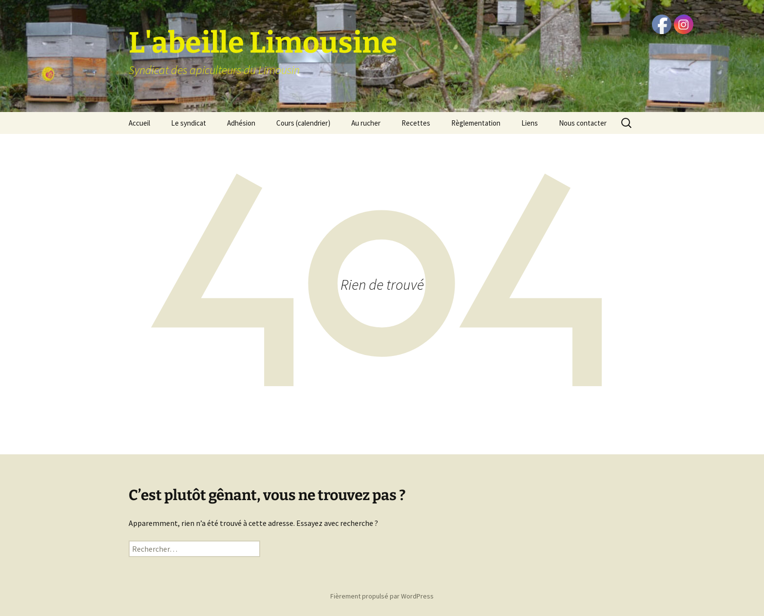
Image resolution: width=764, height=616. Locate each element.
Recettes (415, 123)
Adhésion (241, 123)
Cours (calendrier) (303, 123)
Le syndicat (188, 123)
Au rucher (366, 123)
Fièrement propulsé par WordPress (382, 596)
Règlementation (475, 123)
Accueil (139, 123)
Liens (529, 123)
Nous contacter (583, 123)
